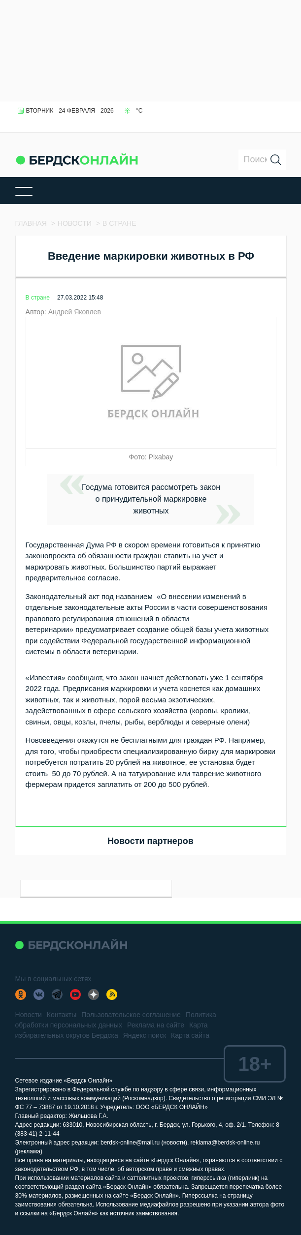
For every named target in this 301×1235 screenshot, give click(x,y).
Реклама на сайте (155, 1025)
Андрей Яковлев (74, 312)
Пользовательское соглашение (131, 1015)
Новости (28, 1015)
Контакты (61, 1015)
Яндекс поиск (144, 1035)
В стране (38, 297)
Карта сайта (190, 1035)
